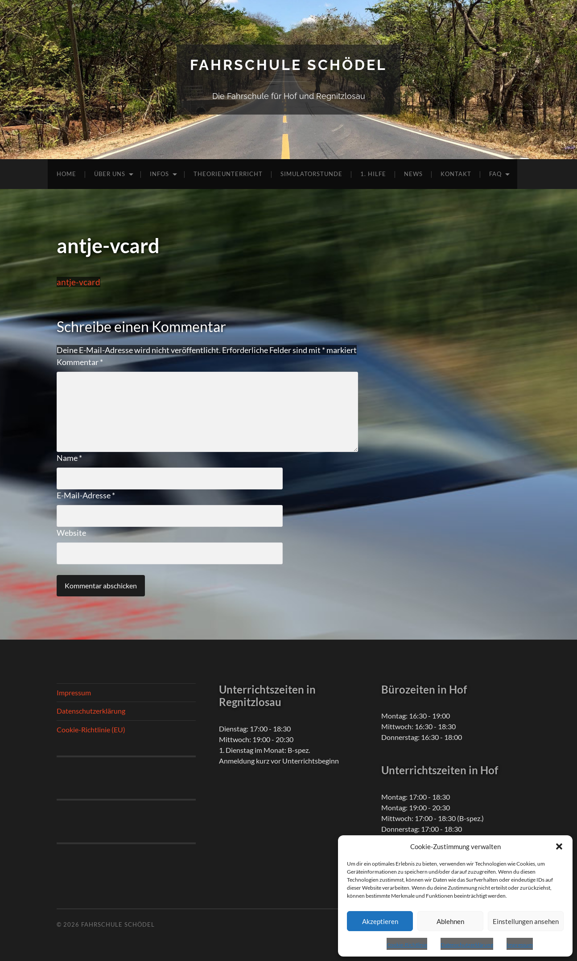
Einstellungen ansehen (526, 921)
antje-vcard (78, 282)
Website (71, 533)
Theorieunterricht (228, 173)
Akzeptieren (380, 921)
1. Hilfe (373, 173)
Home (66, 173)
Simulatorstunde (311, 173)
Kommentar (80, 362)
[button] (559, 846)
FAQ (495, 173)
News (413, 173)
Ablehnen (450, 921)
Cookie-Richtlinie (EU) (91, 729)
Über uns (109, 173)
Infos (159, 173)
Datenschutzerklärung (467, 944)
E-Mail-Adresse (86, 495)
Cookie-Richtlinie (407, 944)
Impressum (520, 944)
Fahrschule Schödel (288, 65)
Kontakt (456, 173)
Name (69, 458)
